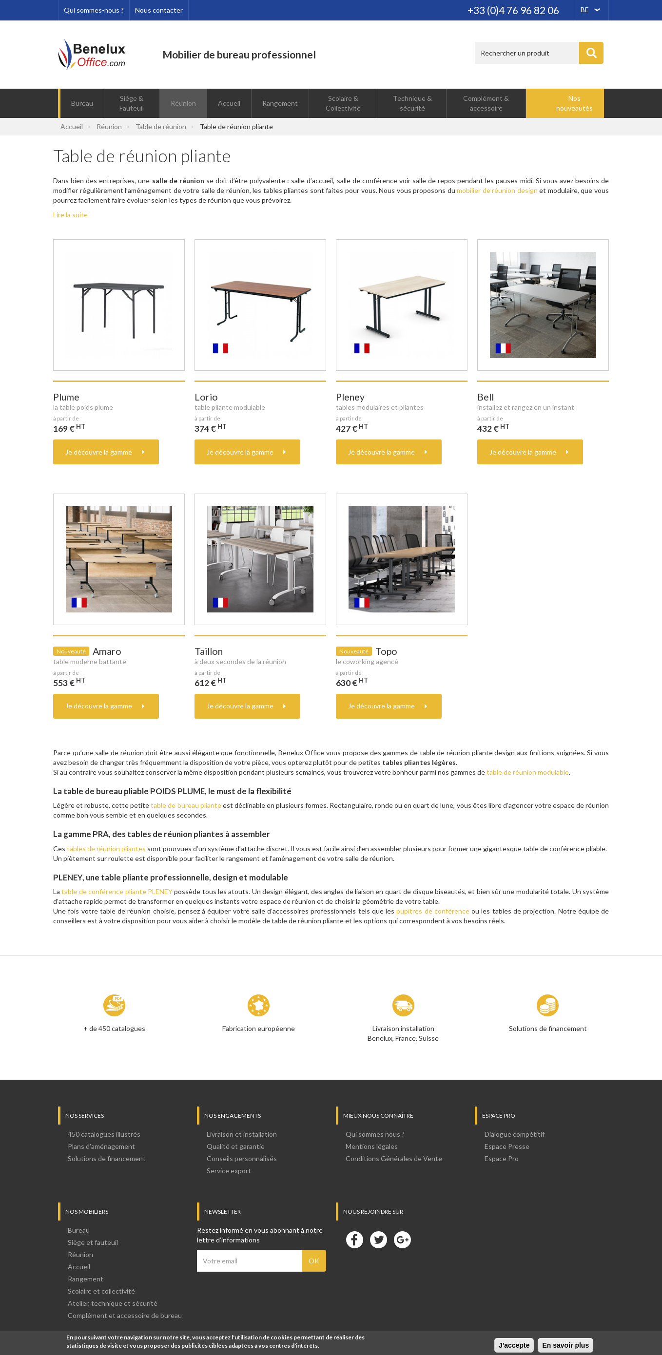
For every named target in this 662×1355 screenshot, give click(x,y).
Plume (66, 396)
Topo (386, 651)
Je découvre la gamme (98, 452)
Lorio (206, 396)
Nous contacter (159, 10)
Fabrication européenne (258, 1028)
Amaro (107, 651)
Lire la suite (70, 214)
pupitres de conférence (432, 911)
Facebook (354, 1239)
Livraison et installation (242, 1134)
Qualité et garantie (236, 1146)
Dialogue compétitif (515, 1134)
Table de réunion (161, 126)
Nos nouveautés (574, 103)
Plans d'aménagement (101, 1146)
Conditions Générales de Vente (394, 1158)
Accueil (229, 103)
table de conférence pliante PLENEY (116, 891)
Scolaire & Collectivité (343, 103)
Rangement (280, 103)
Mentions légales (372, 1146)
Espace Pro (502, 1158)
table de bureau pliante (186, 805)
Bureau (82, 103)
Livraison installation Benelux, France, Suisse (403, 1033)
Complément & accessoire (486, 103)
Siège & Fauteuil (131, 103)
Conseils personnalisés (242, 1158)
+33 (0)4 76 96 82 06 (513, 10)
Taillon (209, 651)
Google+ (402, 1239)
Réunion (183, 103)
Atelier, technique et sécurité (112, 1303)
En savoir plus (565, 1346)
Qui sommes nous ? (375, 1134)
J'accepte (514, 1346)
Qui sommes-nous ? (94, 10)
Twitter (378, 1239)
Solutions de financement (548, 1028)
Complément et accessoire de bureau (125, 1315)
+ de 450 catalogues (114, 1028)
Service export (229, 1170)
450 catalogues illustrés (104, 1134)
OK (314, 1261)
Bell (485, 396)
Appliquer (591, 53)
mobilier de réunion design (497, 190)
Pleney (350, 396)
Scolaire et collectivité (101, 1291)
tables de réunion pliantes (106, 848)
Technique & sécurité (412, 103)
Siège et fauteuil (93, 1242)
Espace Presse (507, 1146)
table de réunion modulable (528, 772)
